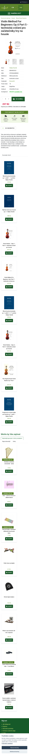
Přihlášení (24, 2)
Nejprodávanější (6, 441)
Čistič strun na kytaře (9, 563)
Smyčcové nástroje (5, 18)
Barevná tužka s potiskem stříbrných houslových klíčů (9, 531)
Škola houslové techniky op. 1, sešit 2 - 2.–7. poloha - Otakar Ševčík (9, 313)
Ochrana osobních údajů (9, 731)
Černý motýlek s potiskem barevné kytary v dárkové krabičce (9, 700)
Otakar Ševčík (13, 68)
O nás (4, 733)
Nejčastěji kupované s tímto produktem (12, 438)
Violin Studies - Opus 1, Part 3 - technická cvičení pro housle (9, 245)
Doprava (5, 726)
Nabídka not (14, 13)
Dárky (14, 441)
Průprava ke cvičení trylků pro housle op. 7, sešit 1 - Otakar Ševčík (9, 414)
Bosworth (12, 81)
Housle (13, 18)
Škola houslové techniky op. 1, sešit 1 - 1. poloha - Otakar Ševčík (9, 178)
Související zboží (6, 155)
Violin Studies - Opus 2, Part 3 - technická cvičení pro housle (9, 346)
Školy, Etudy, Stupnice (21, 18)
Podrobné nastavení (7, 743)
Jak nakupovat (6, 724)
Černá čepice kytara (9, 597)
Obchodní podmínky (8, 728)
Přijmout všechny (14, 747)
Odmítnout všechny (14, 751)
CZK (14, 7)
